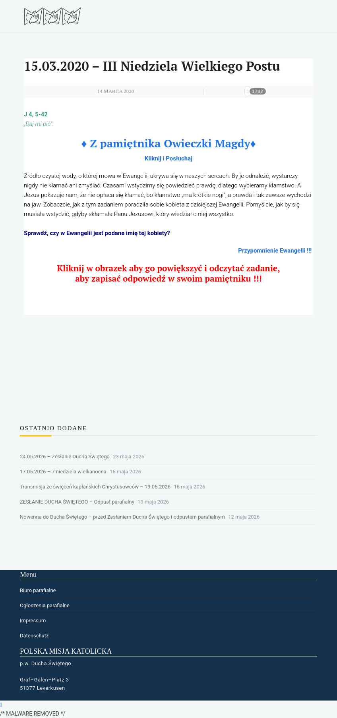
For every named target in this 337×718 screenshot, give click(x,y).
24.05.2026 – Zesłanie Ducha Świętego (65, 456)
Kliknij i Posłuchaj (168, 158)
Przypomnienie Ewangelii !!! (275, 250)
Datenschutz (34, 636)
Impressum (33, 620)
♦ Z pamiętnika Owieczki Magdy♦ (168, 143)
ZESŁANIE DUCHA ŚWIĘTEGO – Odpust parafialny (77, 502)
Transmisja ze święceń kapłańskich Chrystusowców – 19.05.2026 (95, 487)
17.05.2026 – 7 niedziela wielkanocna (63, 472)
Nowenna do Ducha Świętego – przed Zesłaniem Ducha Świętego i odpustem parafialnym (122, 517)
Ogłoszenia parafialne (45, 605)
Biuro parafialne (38, 590)
